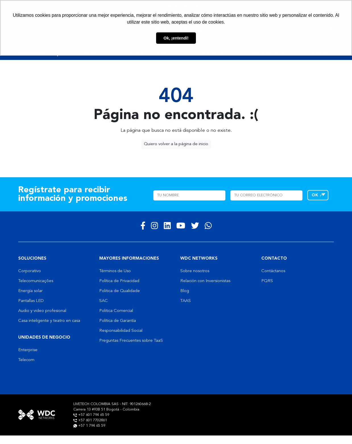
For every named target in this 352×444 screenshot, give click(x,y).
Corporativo (29, 271)
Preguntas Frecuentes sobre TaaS (131, 341)
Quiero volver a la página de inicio (176, 144)
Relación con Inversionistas (205, 281)
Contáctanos (273, 271)
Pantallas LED (31, 301)
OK (315, 195)
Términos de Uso (115, 271)
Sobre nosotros (194, 271)
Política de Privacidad (119, 281)
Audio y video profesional (42, 311)
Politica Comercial (116, 311)
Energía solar (30, 291)
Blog (184, 291)
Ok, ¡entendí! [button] (176, 38)
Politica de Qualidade (119, 291)
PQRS (267, 281)
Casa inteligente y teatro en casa (49, 321)
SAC (103, 301)
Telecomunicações (35, 281)
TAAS (185, 301)
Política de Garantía (117, 321)
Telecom (26, 360)
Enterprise (28, 350)
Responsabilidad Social (120, 331)
